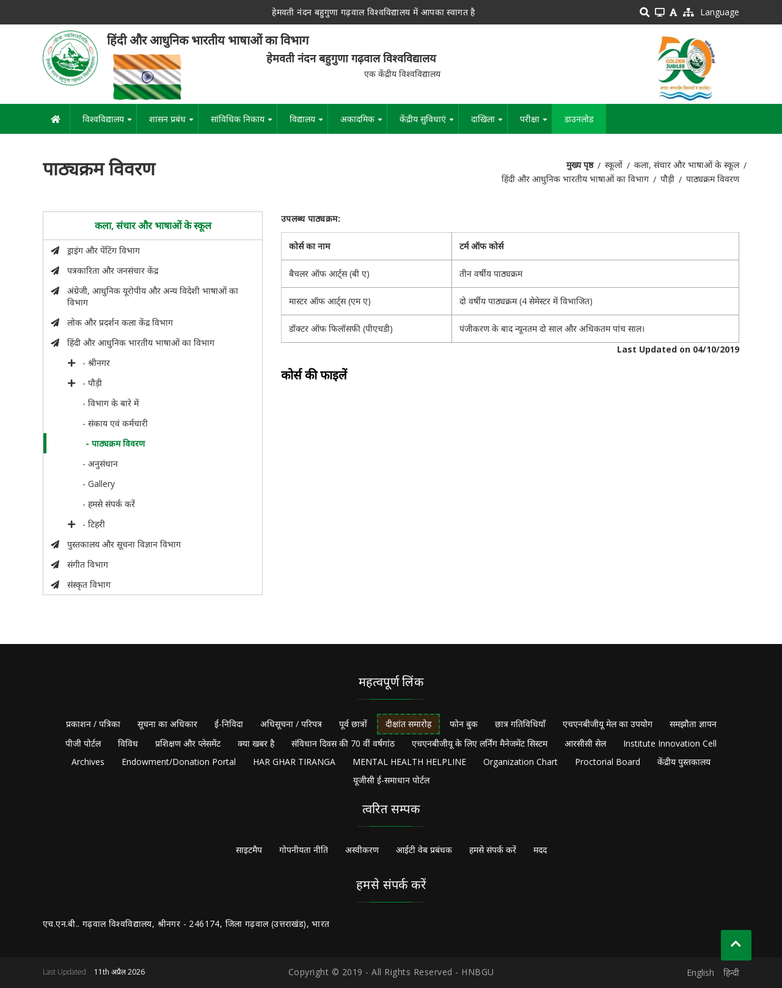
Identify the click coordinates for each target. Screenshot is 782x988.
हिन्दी (731, 972)
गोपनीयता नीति (303, 849)
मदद (540, 849)
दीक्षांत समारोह (408, 724)
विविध (128, 743)
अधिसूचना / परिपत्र (291, 724)
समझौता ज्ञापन (693, 724)
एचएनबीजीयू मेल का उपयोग (607, 724)
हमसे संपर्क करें (492, 849)
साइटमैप (249, 849)
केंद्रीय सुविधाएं (429, 123)
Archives (87, 761)
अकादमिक (363, 123)
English (700, 972)
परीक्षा (536, 123)
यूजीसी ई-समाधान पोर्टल (391, 780)
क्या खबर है (256, 743)
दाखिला (489, 123)
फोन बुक (464, 724)
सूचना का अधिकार (167, 724)
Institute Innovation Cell (670, 743)
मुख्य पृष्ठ (579, 164)
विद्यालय (308, 123)
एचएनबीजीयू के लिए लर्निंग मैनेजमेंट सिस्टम (479, 743)
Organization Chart (520, 761)
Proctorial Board (607, 761)
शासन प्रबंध (173, 123)
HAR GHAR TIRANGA (294, 761)
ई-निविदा (228, 724)
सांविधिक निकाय (244, 123)
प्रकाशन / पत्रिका (93, 724)
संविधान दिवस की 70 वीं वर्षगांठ (343, 743)
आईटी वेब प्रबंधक (424, 849)
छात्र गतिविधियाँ (520, 724)
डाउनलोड (579, 119)
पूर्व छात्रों (353, 724)
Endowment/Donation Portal (179, 761)
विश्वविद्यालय (109, 123)
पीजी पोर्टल (83, 743)
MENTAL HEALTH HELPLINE (409, 761)
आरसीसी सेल (585, 743)
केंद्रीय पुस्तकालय (684, 761)
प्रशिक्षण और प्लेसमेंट (188, 743)
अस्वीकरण (362, 849)
